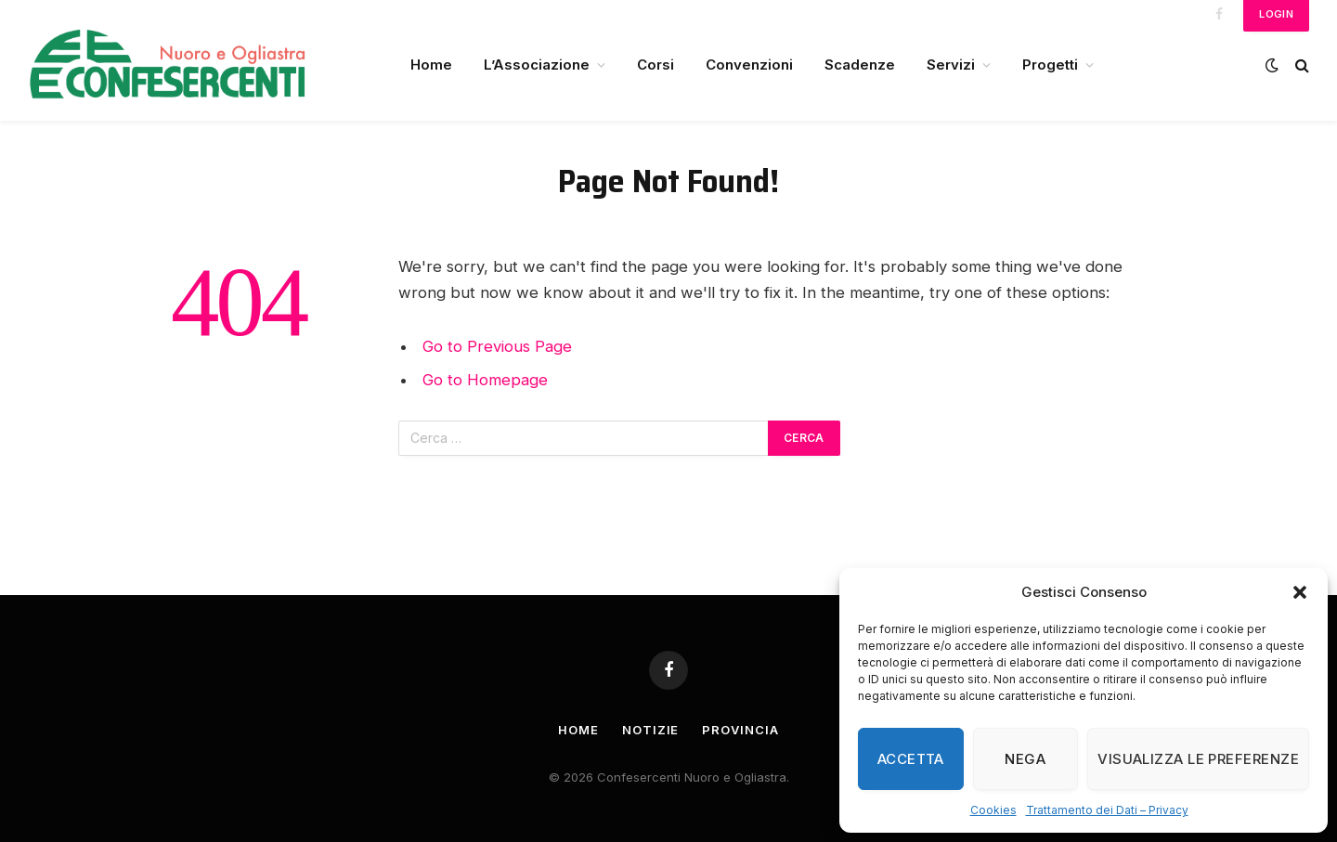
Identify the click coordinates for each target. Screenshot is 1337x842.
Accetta (910, 759)
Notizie (650, 729)
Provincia (740, 729)
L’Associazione (537, 64)
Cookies (993, 810)
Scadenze (859, 64)
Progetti (1050, 64)
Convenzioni (749, 64)
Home (431, 64)
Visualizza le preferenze (1198, 759)
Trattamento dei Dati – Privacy (1107, 810)
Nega (1025, 759)
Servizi (951, 64)
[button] (1300, 592)
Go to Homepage (485, 379)
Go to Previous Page (497, 346)
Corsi (655, 64)
